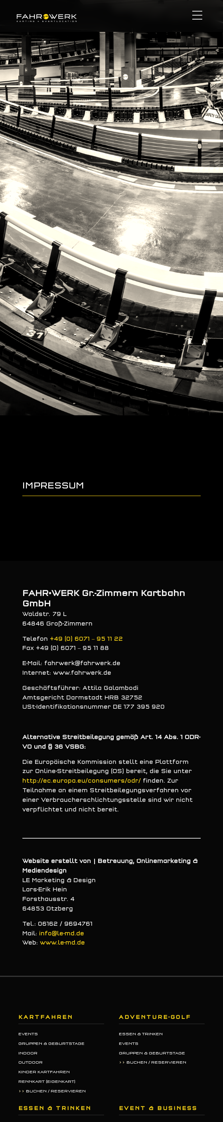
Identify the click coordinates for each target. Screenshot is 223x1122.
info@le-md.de (61, 933)
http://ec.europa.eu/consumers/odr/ (81, 780)
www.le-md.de (62, 942)
